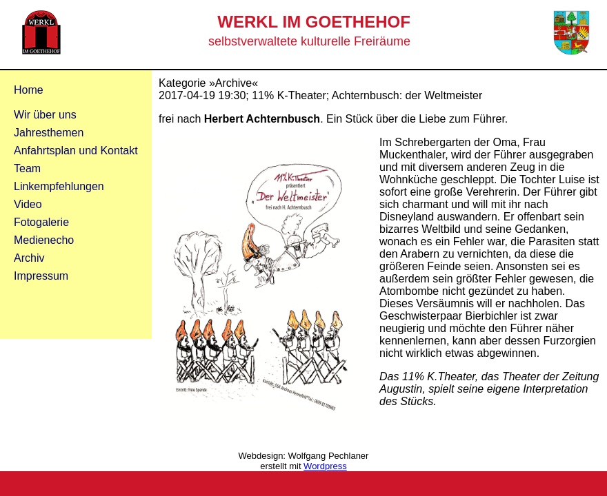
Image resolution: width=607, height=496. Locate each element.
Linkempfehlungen (59, 186)
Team (27, 168)
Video (28, 204)
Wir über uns (45, 115)
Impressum (41, 276)
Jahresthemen (48, 132)
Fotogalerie (41, 222)
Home (28, 90)
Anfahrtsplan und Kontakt (76, 150)
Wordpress (325, 466)
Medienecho (44, 240)
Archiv (29, 258)
